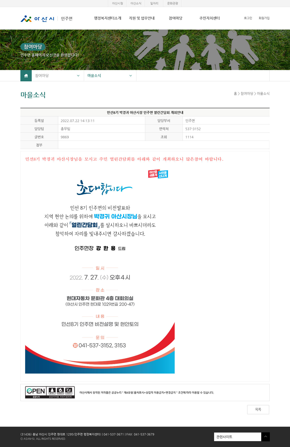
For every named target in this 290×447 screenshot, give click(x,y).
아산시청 (117, 3)
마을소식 (94, 75)
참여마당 (175, 18)
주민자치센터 (209, 18)
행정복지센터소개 (107, 18)
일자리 (154, 3)
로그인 (248, 18)
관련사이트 (237, 437)
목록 (258, 409)
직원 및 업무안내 (142, 18)
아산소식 (135, 3)
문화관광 (172, 3)
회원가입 (264, 18)
